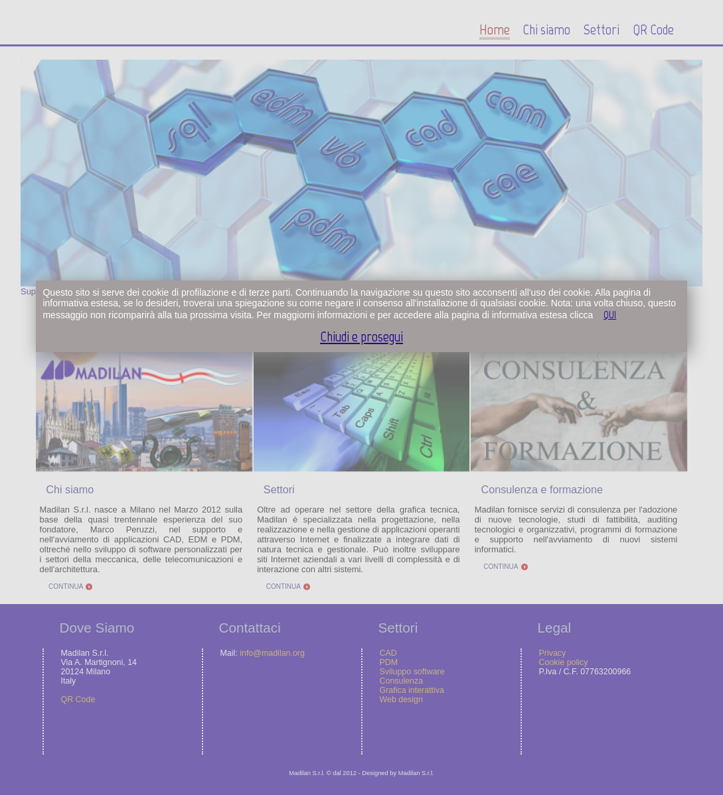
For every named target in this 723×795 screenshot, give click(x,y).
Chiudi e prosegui (361, 336)
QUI (609, 314)
